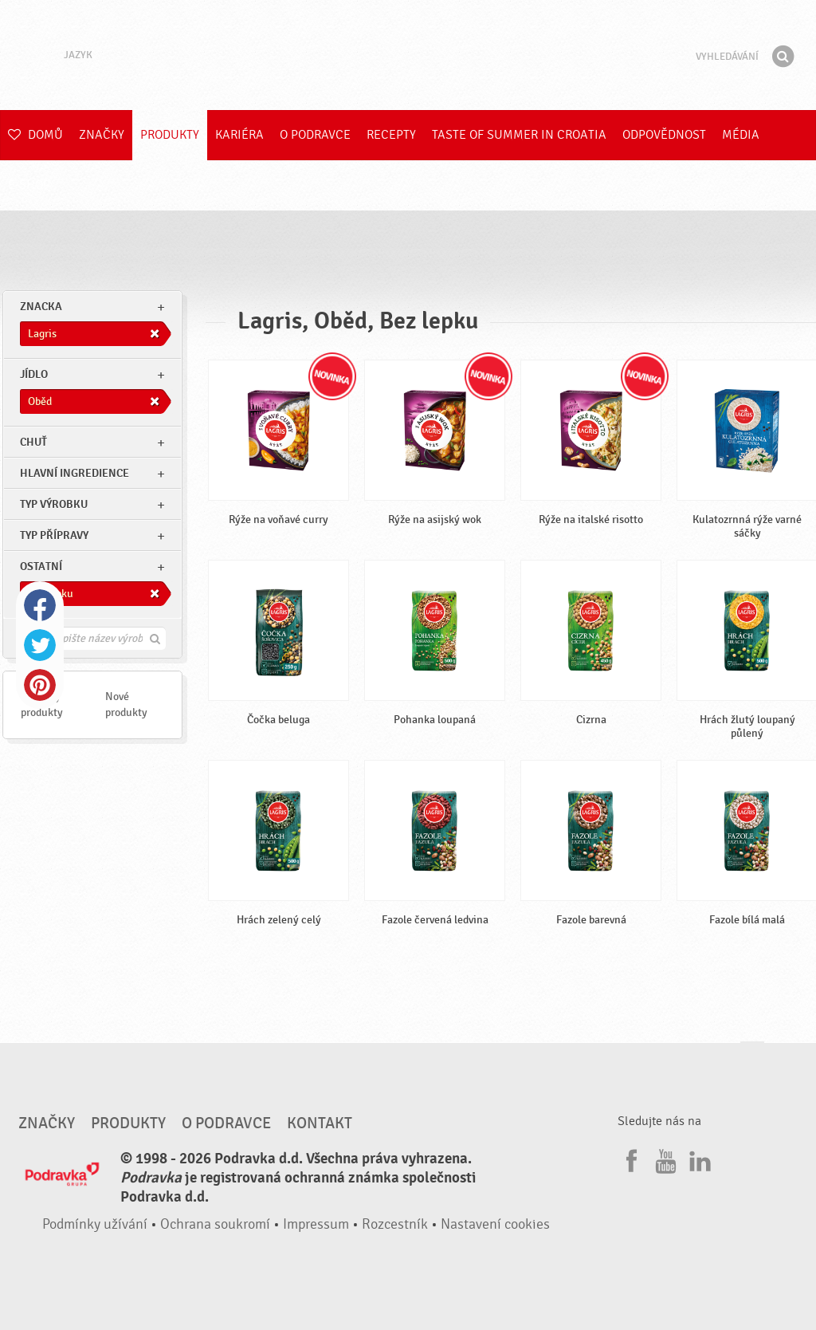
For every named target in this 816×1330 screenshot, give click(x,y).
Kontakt (319, 1123)
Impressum (316, 1224)
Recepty (391, 135)
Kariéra (239, 135)
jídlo (34, 374)
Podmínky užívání (94, 1224)
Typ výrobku (54, 504)
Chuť (33, 442)
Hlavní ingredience (74, 473)
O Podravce (315, 135)
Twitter (40, 645)
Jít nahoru (752, 1056)
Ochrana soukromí (215, 1224)
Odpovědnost (664, 135)
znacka (41, 306)
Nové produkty (126, 704)
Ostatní (41, 566)
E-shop (29, 185)
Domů (35, 135)
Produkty (169, 135)
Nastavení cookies (495, 1224)
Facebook (40, 605)
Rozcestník (395, 1224)
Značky (101, 135)
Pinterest (40, 685)
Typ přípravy (54, 535)
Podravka (408, 55)
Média (740, 135)
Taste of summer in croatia (519, 135)
